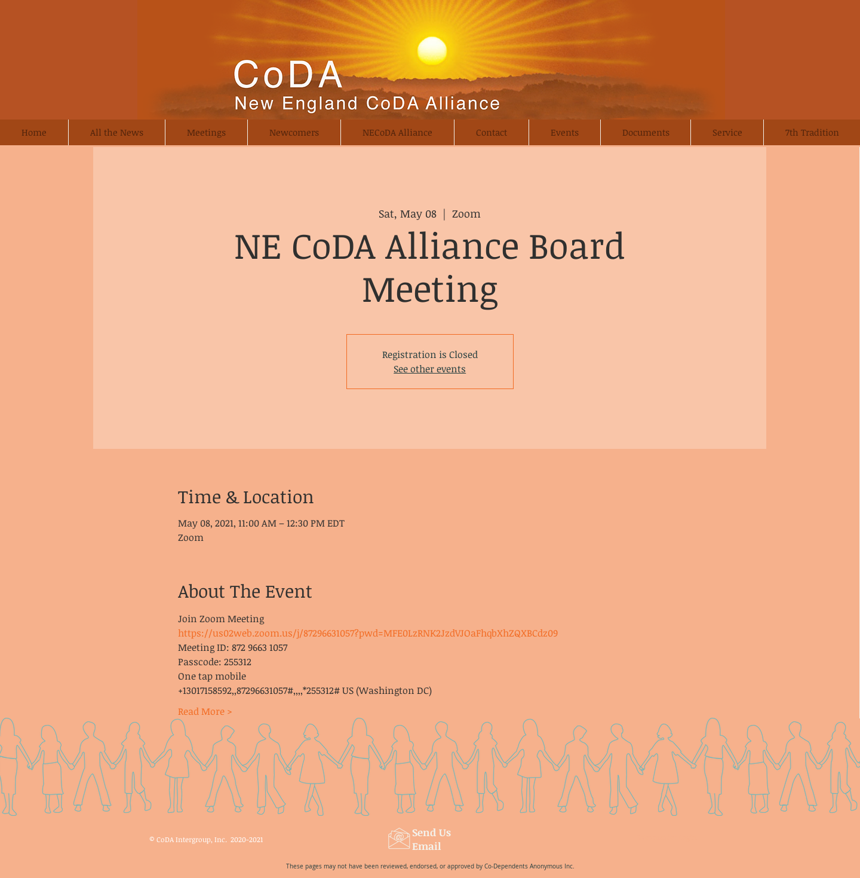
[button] (293, 132)
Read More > (205, 711)
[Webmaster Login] (667, 836)
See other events (430, 368)
